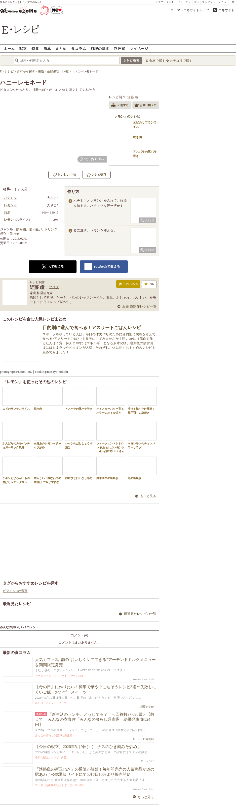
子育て (160, 2)
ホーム (9, 48)
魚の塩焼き (142, 468)
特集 (35, 48)
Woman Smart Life (143, 679)
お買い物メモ (145, 105)
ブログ (54, 287)
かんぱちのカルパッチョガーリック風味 (16, 435)
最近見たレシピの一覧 (140, 614)
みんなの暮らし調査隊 (48, 735)
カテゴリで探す (181, 60)
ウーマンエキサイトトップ (189, 10)
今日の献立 (42, 757)
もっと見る (148, 496)
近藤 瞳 (132, 97)
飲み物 (14, 234)
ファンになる (128, 285)
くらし (170, 2)
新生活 (68, 735)
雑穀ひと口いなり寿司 (79, 468)
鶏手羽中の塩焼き (110, 468)
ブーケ (62, 702)
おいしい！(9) (67, 174)
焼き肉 (48, 398)
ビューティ (184, 2)
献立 (23, 48)
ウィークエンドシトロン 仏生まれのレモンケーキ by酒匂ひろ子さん (110, 437)
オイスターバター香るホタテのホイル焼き (110, 400)
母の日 (39, 702)
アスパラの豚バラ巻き (79, 398)
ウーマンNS (76, 675)
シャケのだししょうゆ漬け (79, 435)
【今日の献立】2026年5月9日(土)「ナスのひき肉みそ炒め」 (88, 747)
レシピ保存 (98, 174)
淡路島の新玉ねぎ (56, 785)
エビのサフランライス (16, 398)
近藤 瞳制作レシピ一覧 (139, 306)
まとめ (61, 48)
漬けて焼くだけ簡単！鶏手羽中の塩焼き (142, 400)
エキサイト (226, 10)
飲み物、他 (24, 229)
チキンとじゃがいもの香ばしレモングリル (16, 470)
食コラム (78, 48)
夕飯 (64, 757)
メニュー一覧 (226, 2)
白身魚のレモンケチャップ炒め (48, 435)
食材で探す (157, 60)
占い (196, 2)
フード (63, 675)
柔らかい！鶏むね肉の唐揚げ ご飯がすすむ (48, 470)
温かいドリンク (46, 229)
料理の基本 (100, 48)
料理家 (119, 48)
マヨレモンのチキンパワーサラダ (142, 435)
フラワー (50, 702)
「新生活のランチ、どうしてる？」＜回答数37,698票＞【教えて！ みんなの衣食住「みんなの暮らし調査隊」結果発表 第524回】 (94, 719)
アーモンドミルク (46, 675)
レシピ (55, 757)
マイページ (139, 48)
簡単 (47, 48)
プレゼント (209, 2)
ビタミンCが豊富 (15, 591)
